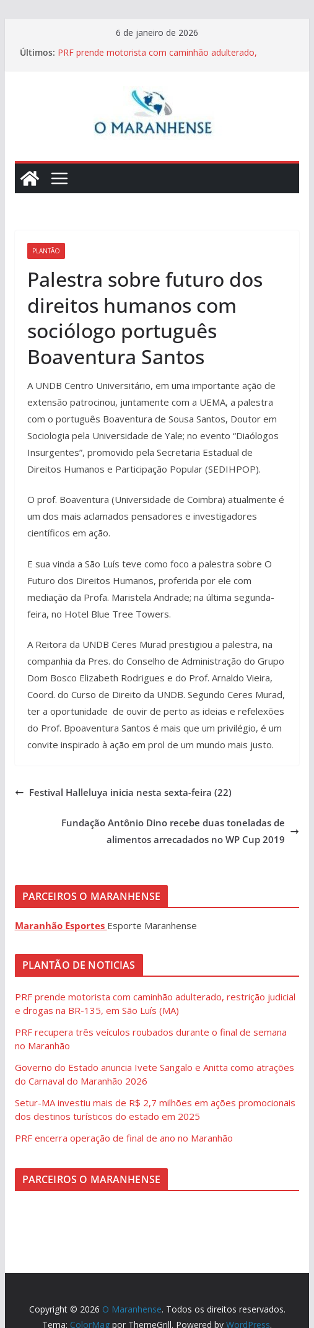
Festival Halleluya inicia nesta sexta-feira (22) (123, 792)
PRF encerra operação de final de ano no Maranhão (124, 1138)
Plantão (46, 251)
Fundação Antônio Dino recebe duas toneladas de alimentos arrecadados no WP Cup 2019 (180, 830)
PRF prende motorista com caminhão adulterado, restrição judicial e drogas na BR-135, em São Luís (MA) (169, 58)
